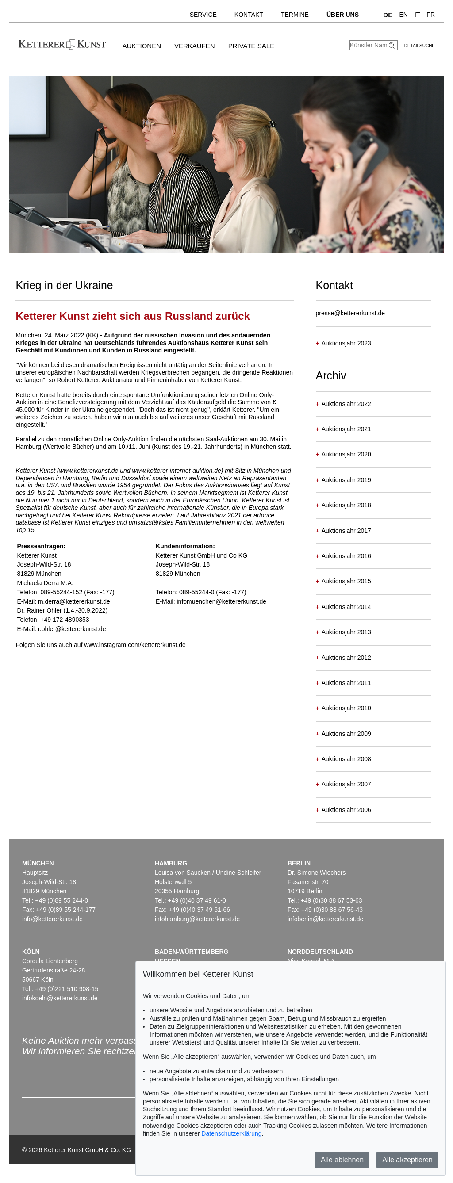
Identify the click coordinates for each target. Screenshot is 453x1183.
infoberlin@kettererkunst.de (325, 919)
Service (203, 14)
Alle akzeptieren (407, 1160)
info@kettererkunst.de (52, 919)
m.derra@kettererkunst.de (74, 601)
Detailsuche (419, 45)
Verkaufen (194, 46)
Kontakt (248, 14)
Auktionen (141, 46)
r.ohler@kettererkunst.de (72, 628)
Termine (295, 14)
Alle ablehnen (342, 1160)
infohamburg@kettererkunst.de (197, 919)
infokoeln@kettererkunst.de (60, 998)
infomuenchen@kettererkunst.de (222, 601)
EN (403, 14)
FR (430, 14)
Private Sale (251, 46)
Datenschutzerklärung (231, 1133)
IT (417, 14)
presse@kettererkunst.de (350, 313)
